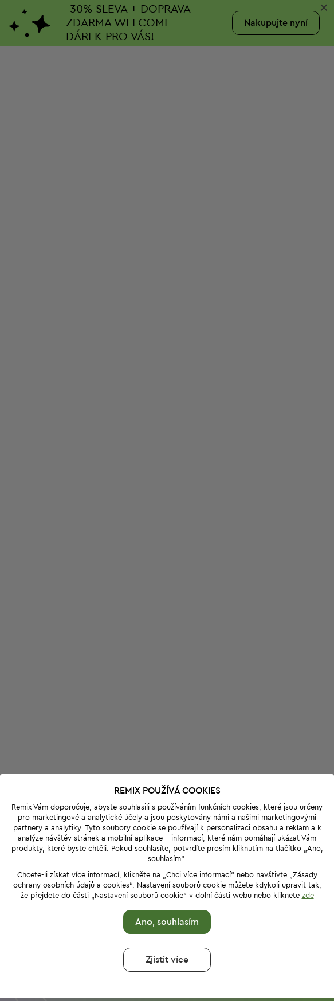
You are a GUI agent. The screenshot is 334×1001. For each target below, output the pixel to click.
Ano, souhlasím (167, 859)
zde (308, 833)
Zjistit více (167, 897)
